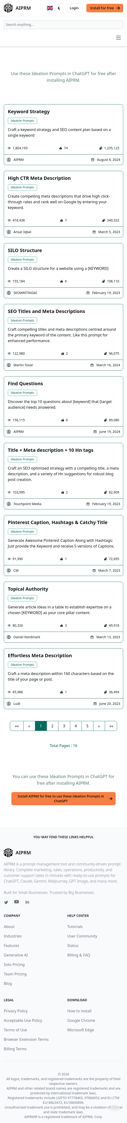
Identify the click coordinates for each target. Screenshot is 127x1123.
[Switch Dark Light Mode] (59, 8)
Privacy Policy (16, 1011)
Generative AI (16, 955)
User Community (82, 936)
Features (11, 945)
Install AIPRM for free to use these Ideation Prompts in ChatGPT (65, 798)
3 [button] (64, 726)
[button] (16, 726)
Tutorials (75, 926)
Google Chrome (81, 1020)
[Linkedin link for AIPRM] (28, 903)
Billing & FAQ (78, 955)
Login (74, 8)
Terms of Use (15, 1029)
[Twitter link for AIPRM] (6, 902)
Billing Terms (15, 1048)
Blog (8, 983)
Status (73, 945)
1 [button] (41, 726)
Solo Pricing (14, 964)
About (9, 926)
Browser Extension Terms (26, 1039)
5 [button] (87, 726)
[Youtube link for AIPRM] (17, 903)
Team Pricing (15, 974)
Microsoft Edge (80, 1029)
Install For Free (105, 8)
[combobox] (63, 24)
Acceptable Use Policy (23, 1020)
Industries (13, 936)
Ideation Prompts (22, 121)
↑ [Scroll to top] (115, 1110)
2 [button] (52, 726)
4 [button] (76, 726)
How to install (79, 1011)
